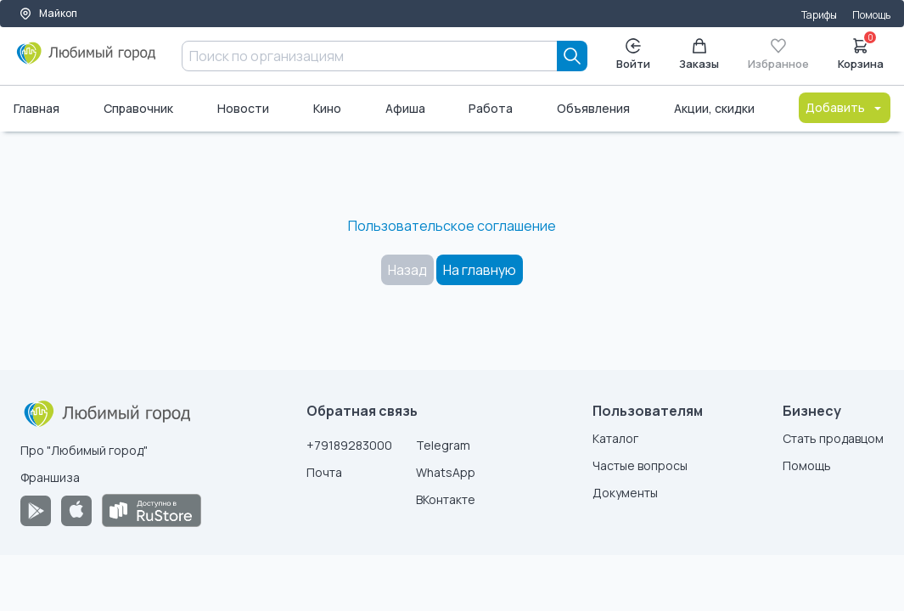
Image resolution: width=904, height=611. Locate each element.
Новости (243, 108)
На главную (479, 270)
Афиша (405, 108)
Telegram (443, 445)
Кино (327, 108)
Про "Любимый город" (84, 450)
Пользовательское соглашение (452, 225)
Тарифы (819, 15)
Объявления (593, 108)
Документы (625, 493)
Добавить (845, 107)
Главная (36, 108)
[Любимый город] (87, 59)
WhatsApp (445, 472)
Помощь (871, 15)
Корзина (861, 52)
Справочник (138, 108)
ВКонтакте (445, 499)
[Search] (572, 56)
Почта (324, 472)
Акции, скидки (714, 108)
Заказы (699, 54)
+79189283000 (349, 445)
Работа (491, 108)
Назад (407, 270)
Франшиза (50, 477)
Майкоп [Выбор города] (48, 13)
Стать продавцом (833, 438)
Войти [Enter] (633, 54)
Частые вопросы (640, 465)
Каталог (615, 438)
